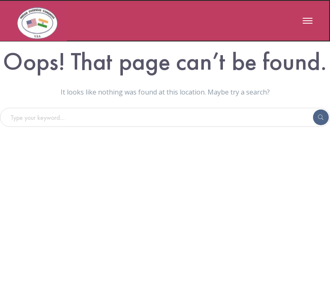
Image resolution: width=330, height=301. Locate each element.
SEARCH (321, 117)
